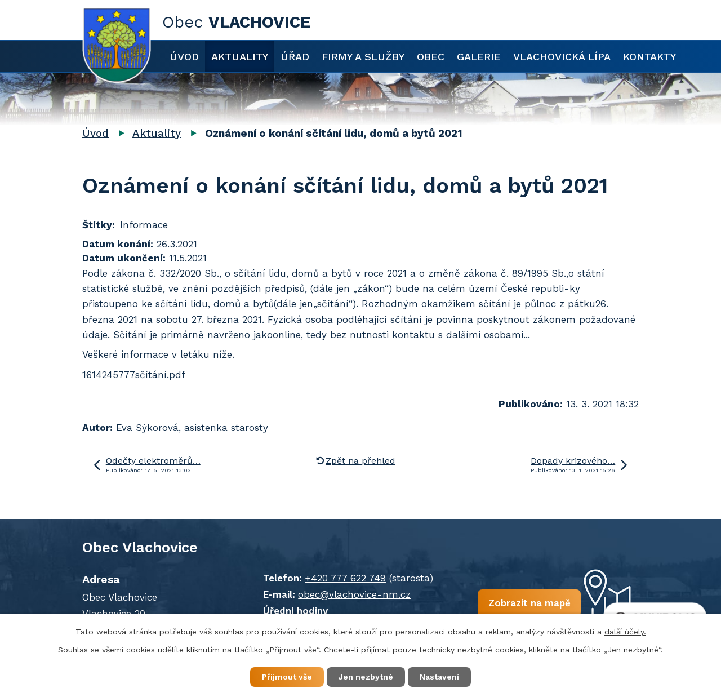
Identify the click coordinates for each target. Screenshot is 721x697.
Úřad (295, 57)
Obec (430, 57)
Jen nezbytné (366, 676)
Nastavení (439, 676)
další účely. (625, 631)
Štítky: (98, 224)
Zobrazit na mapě (529, 603)
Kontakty (649, 57)
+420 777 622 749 (345, 578)
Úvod (184, 57)
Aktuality (239, 57)
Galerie (479, 57)
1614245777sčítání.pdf (133, 374)
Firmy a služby (363, 57)
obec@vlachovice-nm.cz (354, 594)
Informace (144, 224)
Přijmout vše (287, 676)
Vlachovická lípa (562, 57)
